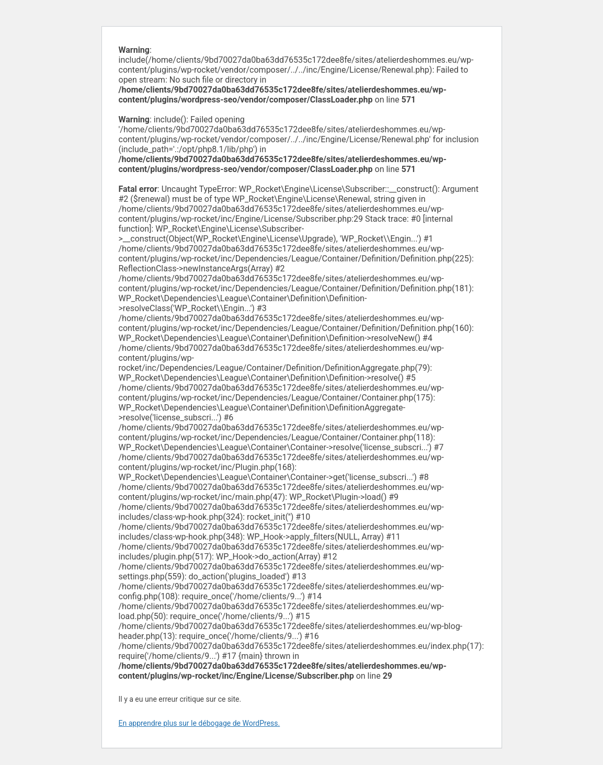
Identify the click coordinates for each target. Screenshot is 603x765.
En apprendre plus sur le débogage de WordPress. (199, 723)
